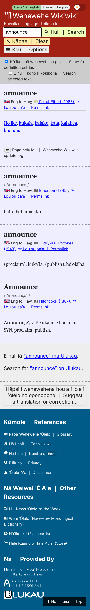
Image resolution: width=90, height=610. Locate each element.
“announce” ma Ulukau (50, 356)
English (62, 7)
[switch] (80, 7)
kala (55, 123)
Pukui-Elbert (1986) (54, 101)
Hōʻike (10, 123)
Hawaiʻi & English (26, 7)
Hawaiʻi (48, 7)
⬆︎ (64, 601)
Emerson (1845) (51, 190)
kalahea (69, 123)
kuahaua (13, 130)
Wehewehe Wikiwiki (41, 15)
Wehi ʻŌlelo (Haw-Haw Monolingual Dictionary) (38, 521)
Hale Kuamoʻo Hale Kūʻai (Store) (35, 543)
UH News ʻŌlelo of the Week (32, 508)
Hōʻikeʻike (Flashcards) (27, 533)
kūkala (26, 123)
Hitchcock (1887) (52, 301)
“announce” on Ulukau (56, 368)
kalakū (41, 123)
